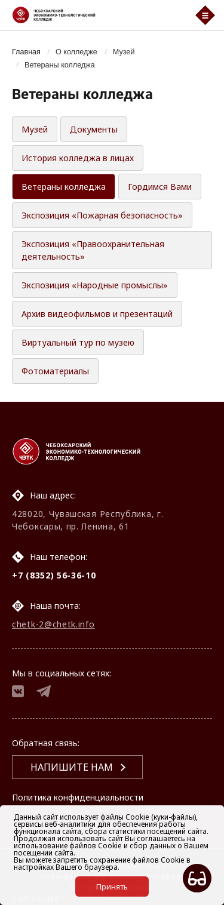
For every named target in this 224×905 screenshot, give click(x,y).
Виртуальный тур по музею (78, 342)
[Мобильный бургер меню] (205, 15)
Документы (94, 129)
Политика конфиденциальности (77, 797)
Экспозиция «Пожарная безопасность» (102, 215)
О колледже (76, 52)
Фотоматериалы (55, 371)
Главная (26, 52)
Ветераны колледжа (59, 65)
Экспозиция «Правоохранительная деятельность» (93, 250)
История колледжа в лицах (78, 158)
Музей (124, 52)
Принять (112, 886)
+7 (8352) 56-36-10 (54, 575)
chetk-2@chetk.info (53, 624)
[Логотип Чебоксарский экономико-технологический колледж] (96, 15)
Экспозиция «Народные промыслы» (95, 285)
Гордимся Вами (160, 186)
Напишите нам (71, 767)
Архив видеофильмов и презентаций (97, 313)
